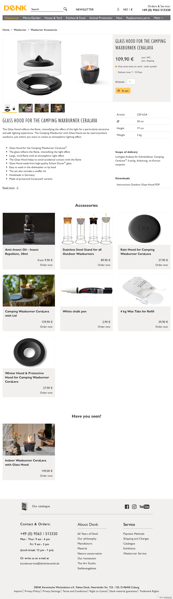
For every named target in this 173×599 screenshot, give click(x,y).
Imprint (18, 591)
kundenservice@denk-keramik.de (39, 563)
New (119, 18)
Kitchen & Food (75, 18)
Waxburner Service (134, 553)
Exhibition (129, 548)
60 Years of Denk (88, 533)
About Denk (88, 524)
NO (127, 9)
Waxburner (12, 18)
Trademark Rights (149, 591)
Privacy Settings (51, 591)
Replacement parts (138, 18)
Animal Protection (100, 18)
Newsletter (85, 9)
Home (6, 30)
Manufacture (85, 543)
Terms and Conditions (75, 591)
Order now (46, 265)
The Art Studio (87, 563)
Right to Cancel (98, 591)
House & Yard (53, 18)
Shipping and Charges (136, 538)
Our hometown (87, 558)
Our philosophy (87, 538)
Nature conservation (90, 553)
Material (82, 548)
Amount (120, 82)
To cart (123, 90)
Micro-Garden (32, 18)
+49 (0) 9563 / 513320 (38, 533)
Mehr (158, 18)
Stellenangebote (87, 568)
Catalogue (129, 543)
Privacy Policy (32, 591)
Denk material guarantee (123, 591)
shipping (150, 60)
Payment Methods (133, 533)
